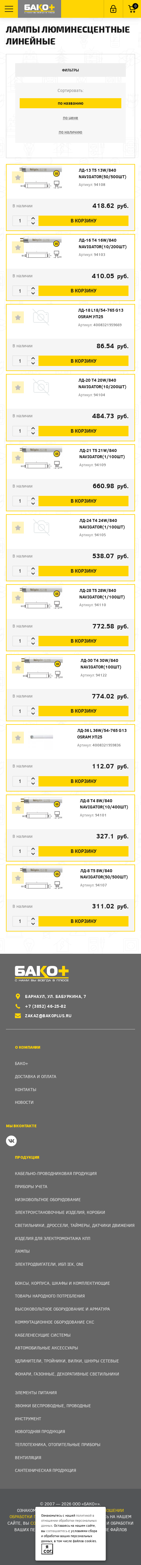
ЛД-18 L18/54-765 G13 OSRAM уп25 (100, 313)
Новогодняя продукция (40, 1431)
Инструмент (28, 1418)
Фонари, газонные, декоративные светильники (67, 1374)
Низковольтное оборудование (48, 1199)
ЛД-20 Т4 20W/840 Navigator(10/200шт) (102, 383)
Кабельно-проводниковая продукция (56, 1173)
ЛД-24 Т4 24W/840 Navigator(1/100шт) (102, 524)
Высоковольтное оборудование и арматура (62, 1309)
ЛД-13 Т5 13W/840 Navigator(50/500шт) (102, 173)
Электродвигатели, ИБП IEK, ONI (49, 1264)
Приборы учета (31, 1186)
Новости (24, 1102)
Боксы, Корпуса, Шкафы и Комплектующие (62, 1283)
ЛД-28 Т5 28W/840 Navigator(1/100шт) (102, 594)
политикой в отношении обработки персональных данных (69, 1520)
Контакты (25, 1089)
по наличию (70, 132)
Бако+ (21, 1063)
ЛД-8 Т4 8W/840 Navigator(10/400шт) (104, 804)
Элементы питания (36, 1392)
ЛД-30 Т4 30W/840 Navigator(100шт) (100, 663)
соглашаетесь (56, 1531)
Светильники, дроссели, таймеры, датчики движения (74, 1225)
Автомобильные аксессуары (46, 1348)
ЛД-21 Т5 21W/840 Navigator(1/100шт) (102, 454)
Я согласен (48, 1549)
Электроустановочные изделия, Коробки (60, 1212)
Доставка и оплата (35, 1076)
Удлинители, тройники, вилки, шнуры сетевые (67, 1361)
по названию (70, 103)
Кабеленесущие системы (43, 1335)
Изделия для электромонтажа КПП (52, 1238)
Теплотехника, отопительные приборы (57, 1444)
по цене (70, 117)
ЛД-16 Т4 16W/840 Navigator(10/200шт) (103, 243)
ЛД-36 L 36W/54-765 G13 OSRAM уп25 (102, 733)
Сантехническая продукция (45, 1470)
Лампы (22, 1251)
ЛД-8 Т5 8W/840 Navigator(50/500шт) (104, 874)
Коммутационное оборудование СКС (54, 1322)
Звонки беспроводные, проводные (53, 1405)
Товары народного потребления (50, 1296)
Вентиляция (28, 1457)
